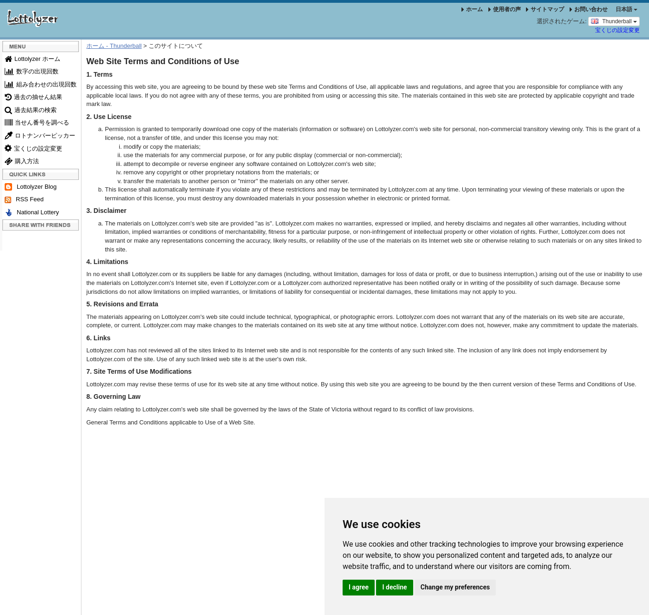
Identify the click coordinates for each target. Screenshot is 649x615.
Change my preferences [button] (455, 587)
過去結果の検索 (31, 109)
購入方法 (22, 161)
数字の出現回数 (31, 71)
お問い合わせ (589, 9)
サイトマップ (545, 9)
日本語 (626, 9)
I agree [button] (359, 587)
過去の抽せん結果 (33, 96)
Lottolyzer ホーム (32, 58)
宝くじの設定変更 (617, 30)
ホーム (472, 9)
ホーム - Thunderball (114, 45)
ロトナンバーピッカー (40, 135)
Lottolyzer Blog (31, 187)
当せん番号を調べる (37, 122)
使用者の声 (504, 9)
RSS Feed (24, 199)
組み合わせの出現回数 (41, 84)
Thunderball (614, 21)
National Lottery (32, 213)
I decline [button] (394, 587)
